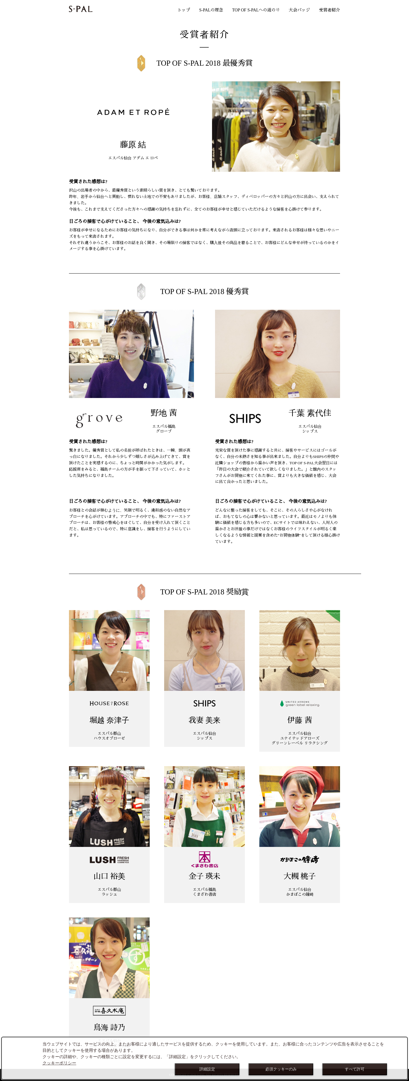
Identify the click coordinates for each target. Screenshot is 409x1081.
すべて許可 (354, 1069)
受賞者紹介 (329, 10)
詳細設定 (207, 1069)
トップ (183, 10)
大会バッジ (299, 10)
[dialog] (204, 1058)
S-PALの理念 (211, 10)
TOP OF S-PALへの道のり (256, 10)
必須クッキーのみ (281, 1069)
